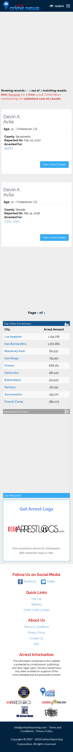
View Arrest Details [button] (54, 164)
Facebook (27, 581)
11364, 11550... (12, 221)
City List (36, 599)
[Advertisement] (36, 50)
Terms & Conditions (36, 626)
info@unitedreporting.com (30, 727)
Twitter (48, 581)
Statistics (36, 604)
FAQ (36, 644)
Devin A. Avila (12, 119)
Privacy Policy (36, 632)
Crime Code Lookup (36, 609)
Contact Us (36, 638)
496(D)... (9, 148)
